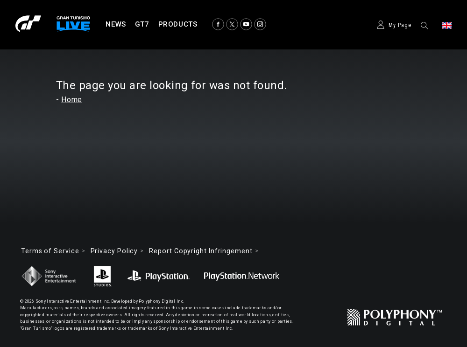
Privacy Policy (114, 251)
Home (71, 99)
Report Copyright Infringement (200, 251)
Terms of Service (50, 251)
